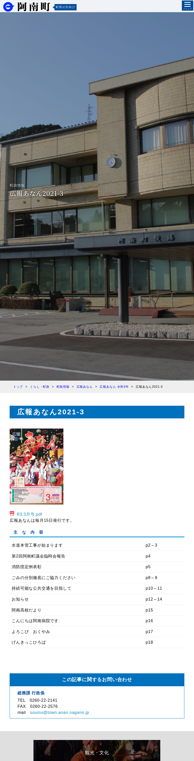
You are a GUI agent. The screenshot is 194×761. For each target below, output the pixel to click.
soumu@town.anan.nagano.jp (59, 712)
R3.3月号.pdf (29, 514)
